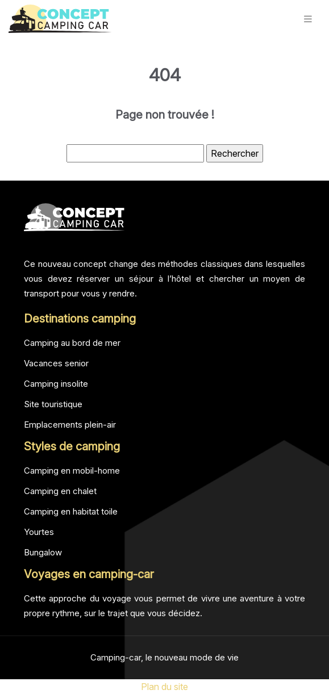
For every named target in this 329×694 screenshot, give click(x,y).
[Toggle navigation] (307, 19)
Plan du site (164, 686)
